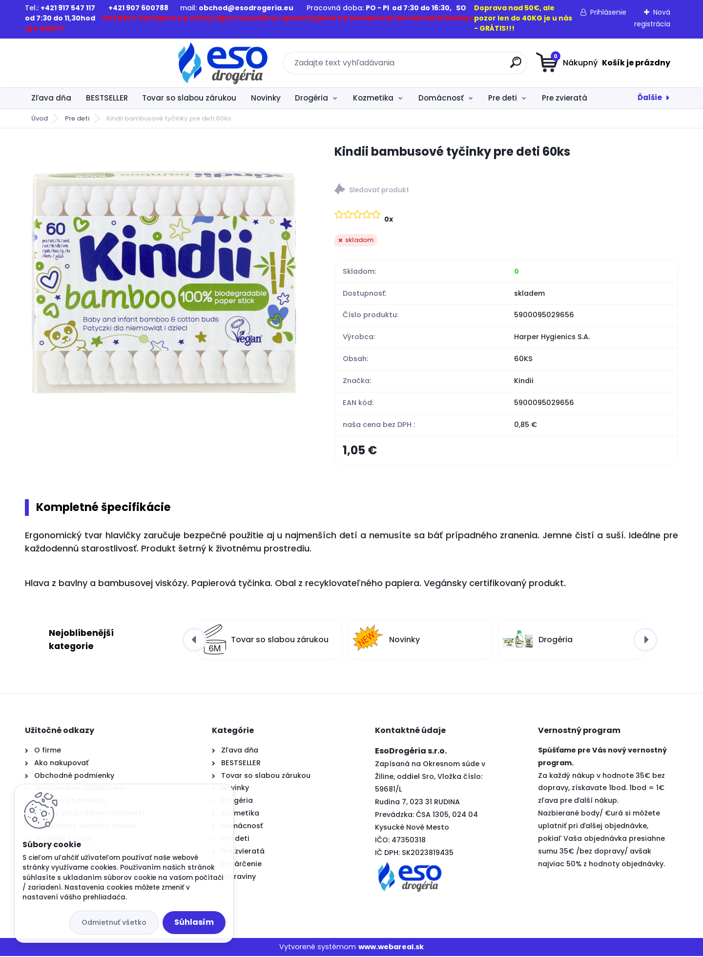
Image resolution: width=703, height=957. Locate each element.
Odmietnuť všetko (114, 922)
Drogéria (311, 98)
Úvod (39, 118)
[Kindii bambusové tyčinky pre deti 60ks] (164, 282)
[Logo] (85, 63)
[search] (447, 66)
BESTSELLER (107, 98)
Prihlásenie (608, 12)
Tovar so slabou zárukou (189, 98)
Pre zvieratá (564, 98)
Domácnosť (441, 98)
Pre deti (502, 98)
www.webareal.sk (391, 948)
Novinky (266, 98)
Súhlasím (194, 922)
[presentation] (194, 640)
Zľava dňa (51, 98)
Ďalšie (650, 97)
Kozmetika (373, 98)
